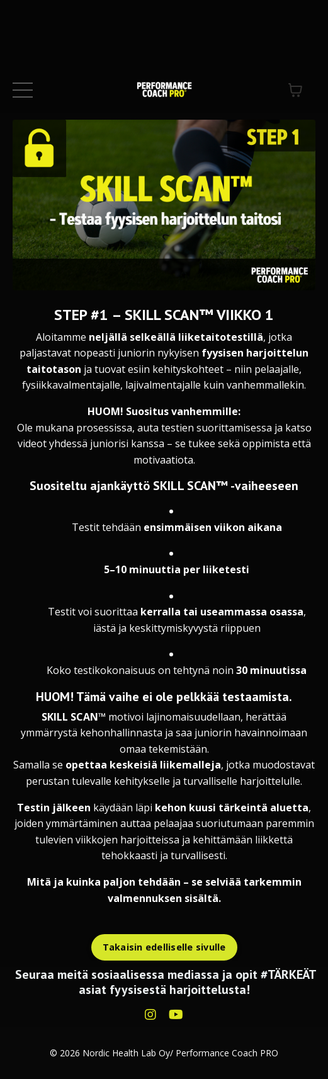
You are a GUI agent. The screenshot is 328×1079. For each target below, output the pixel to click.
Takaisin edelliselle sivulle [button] (164, 947)
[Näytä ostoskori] (295, 90)
